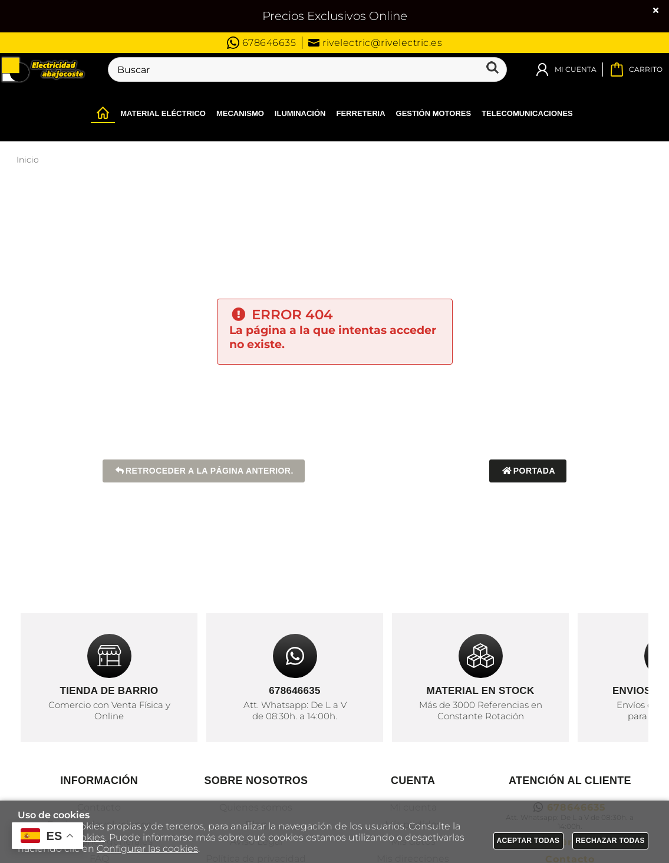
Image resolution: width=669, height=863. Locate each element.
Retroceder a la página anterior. (204, 471)
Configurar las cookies (147, 848)
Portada (527, 471)
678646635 (261, 43)
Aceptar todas (528, 840)
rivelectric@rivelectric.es (375, 42)
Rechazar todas (610, 840)
